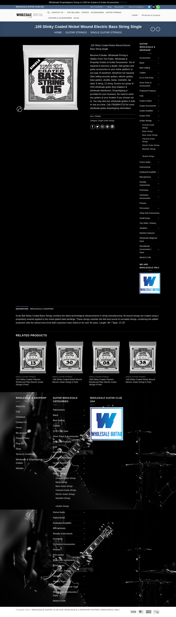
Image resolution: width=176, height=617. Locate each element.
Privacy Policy (23, 438)
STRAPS (85, 12)
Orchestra (144, 190)
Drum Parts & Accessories (145, 84)
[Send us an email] (154, 7)
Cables (143, 73)
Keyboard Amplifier (148, 172)
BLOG (76, 18)
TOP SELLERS (73, 12)
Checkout (20, 417)
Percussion (144, 208)
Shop (109, 7)
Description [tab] (22, 309)
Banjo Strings (147, 131)
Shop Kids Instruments (150, 213)
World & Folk (145, 257)
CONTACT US (58, 12)
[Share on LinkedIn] (112, 127)
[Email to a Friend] (102, 127)
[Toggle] (158, 57)
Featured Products (148, 91)
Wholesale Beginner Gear (148, 239)
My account (120, 7)
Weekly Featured (147, 233)
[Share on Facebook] (92, 127)
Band (142, 63)
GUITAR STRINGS (113, 12)
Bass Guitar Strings (150, 135)
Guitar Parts (145, 116)
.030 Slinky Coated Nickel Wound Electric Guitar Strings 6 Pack (67, 380)
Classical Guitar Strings (148, 140)
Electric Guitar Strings (150, 145)
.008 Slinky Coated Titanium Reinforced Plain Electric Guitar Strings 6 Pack (102, 382)
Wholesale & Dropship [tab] (41, 309)
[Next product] (153, 29)
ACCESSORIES (97, 12)
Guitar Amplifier (146, 111)
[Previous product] (158, 29)
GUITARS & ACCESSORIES (60, 18)
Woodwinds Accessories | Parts (145, 249)
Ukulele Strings (148, 156)
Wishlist (19, 468)
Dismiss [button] (123, 2)
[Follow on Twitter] (149, 7)
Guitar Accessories (148, 106)
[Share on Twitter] (97, 127)
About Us (20, 406)
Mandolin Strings (148, 149)
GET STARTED (97, 7)
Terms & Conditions (136, 7)
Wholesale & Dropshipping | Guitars (29, 461)
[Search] (48, 12)
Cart (18, 411)
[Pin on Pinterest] (107, 127)
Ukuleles (143, 228)
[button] (135, 15)
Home (58, 32)
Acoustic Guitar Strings (148, 126)
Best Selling (145, 68)
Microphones (145, 177)
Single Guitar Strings (106, 32)
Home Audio (145, 162)
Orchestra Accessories (145, 196)
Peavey (143, 203)
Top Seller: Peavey (148, 223)
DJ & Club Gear (146, 78)
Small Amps (145, 218)
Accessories (145, 58)
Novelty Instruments (145, 183)
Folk (141, 96)
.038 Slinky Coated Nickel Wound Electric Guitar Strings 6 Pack (140, 380)
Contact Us (21, 422)
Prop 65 (20, 443)
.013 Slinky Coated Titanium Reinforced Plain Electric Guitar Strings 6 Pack (29, 382)
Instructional (145, 167)
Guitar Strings (76, 32)
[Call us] (158, 7)
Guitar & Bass (146, 101)
